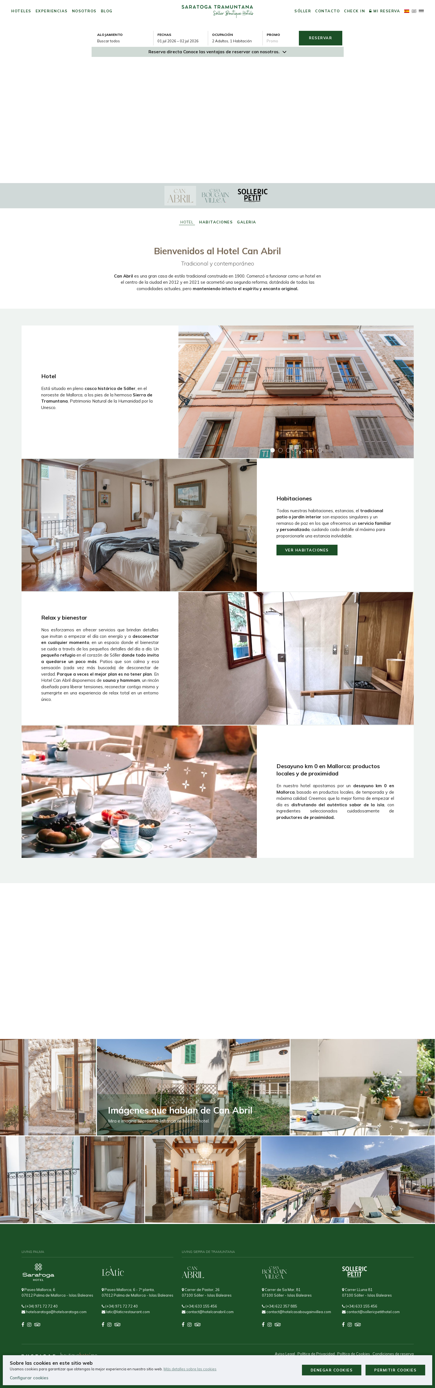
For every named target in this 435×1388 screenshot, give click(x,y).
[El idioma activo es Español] (406, 11)
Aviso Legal (285, 1354)
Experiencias (52, 11)
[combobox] (182, 41)
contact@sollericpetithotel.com (371, 1312)
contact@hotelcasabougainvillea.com (296, 1312)
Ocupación (222, 35)
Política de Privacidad (316, 1354)
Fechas (164, 35)
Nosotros (84, 11)
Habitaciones (216, 222)
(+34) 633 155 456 (199, 1306)
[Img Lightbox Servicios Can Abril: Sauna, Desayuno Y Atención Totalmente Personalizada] (296, 658)
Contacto (327, 11)
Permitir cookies (395, 1370)
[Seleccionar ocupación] (237, 41)
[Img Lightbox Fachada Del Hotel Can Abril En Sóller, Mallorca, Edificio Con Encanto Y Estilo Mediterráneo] (296, 391)
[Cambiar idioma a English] (414, 11)
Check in (354, 11)
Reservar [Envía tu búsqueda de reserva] (320, 38)
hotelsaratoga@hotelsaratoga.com (54, 1312)
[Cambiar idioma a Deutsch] (421, 11)
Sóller (302, 11)
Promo (273, 35)
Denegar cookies (332, 1370)
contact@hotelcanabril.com (208, 1312)
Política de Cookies (353, 1354)
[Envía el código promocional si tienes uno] (281, 41)
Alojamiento (110, 35)
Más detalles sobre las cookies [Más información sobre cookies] (190, 1369)
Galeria (246, 222)
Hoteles (21, 11)
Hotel (187, 222)
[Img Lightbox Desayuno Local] (139, 791)
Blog (107, 11)
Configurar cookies (29, 1377)
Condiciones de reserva (393, 1354)
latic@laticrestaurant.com (126, 1312)
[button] (272, 450)
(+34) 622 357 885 (279, 1306)
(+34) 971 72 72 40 (40, 1306)
